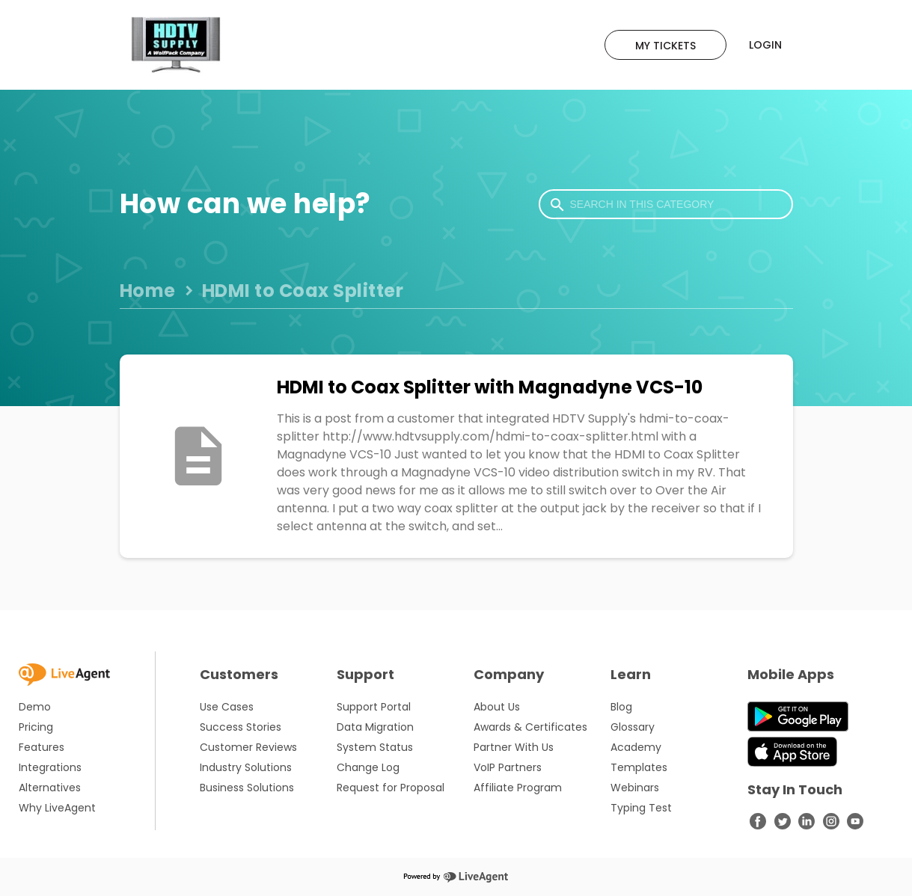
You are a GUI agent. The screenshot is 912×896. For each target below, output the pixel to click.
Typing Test (641, 807)
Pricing (36, 726)
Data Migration (375, 726)
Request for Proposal (390, 787)
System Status (375, 747)
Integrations (50, 767)
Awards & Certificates (530, 726)
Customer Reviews (248, 747)
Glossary (632, 726)
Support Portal (374, 706)
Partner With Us (514, 747)
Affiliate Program (518, 787)
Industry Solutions (246, 767)
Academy (635, 747)
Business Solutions (247, 787)
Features (41, 747)
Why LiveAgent (57, 807)
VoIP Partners (508, 767)
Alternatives (50, 787)
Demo (35, 706)
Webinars (634, 787)
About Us (497, 706)
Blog (621, 706)
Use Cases (227, 706)
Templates (638, 767)
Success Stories (240, 726)
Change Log (368, 767)
